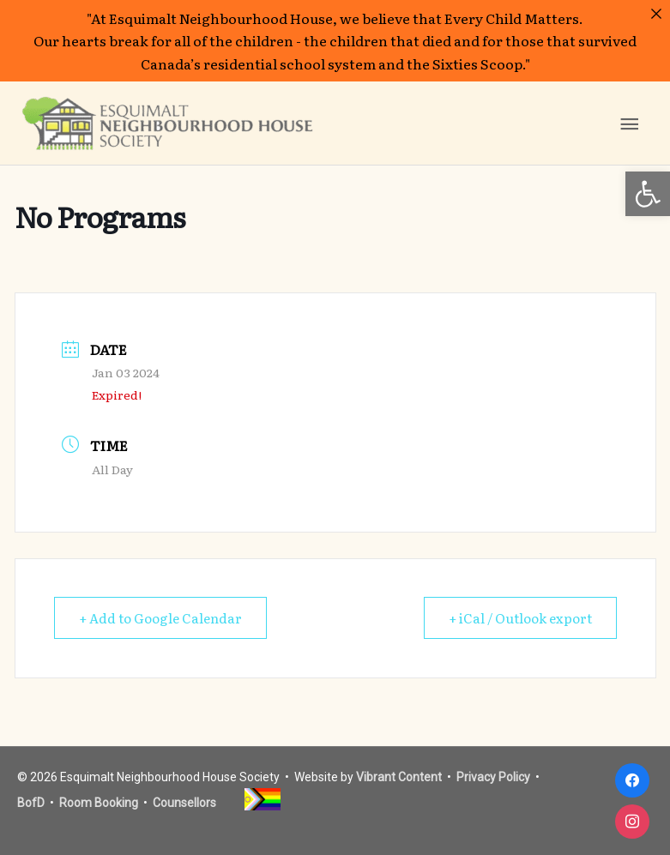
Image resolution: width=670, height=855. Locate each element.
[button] (647, 194)
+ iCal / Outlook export (520, 618)
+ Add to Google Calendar (160, 618)
